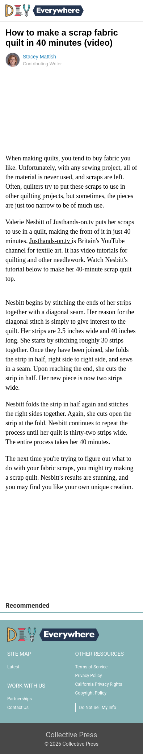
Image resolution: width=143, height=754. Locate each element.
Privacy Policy (88, 675)
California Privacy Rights (98, 684)
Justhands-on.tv (50, 241)
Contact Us (18, 707)
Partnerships (19, 698)
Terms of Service (91, 666)
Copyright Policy (90, 693)
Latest (13, 666)
